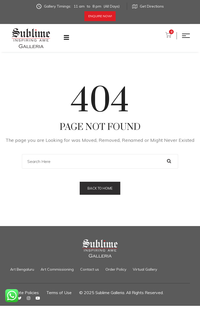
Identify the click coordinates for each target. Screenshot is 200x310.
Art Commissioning (57, 269)
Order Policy (115, 269)
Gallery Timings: (79, 6)
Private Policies (24, 292)
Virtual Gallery (145, 269)
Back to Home (100, 188)
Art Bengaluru (22, 269)
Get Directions (148, 6)
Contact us (89, 269)
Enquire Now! (100, 16)
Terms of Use (59, 292)
